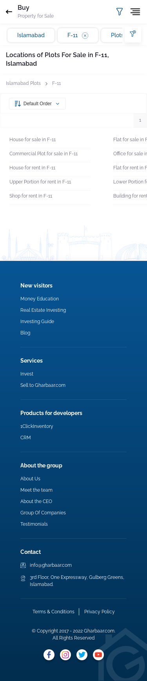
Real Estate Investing (43, 310)
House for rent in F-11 (32, 168)
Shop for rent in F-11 (30, 196)
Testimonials (34, 524)
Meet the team (36, 490)
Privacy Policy (99, 612)
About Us (30, 479)
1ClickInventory (36, 426)
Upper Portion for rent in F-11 (40, 182)
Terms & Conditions (53, 612)
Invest (26, 374)
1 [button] (140, 120)
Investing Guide (37, 321)
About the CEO (36, 501)
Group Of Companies (43, 513)
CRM (25, 437)
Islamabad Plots (23, 83)
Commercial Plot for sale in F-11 (43, 153)
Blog (25, 333)
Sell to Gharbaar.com (42, 385)
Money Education (39, 299)
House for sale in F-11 (32, 139)
